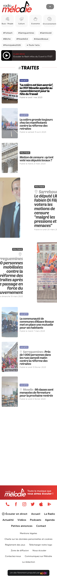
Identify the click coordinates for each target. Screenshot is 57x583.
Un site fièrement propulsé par (28, 573)
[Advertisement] (28, 439)
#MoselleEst (22, 39)
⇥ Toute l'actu (33, 45)
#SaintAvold (46, 33)
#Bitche (7, 39)
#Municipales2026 (12, 45)
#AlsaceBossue (41, 39)
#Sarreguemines (26, 33)
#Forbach (7, 33)
